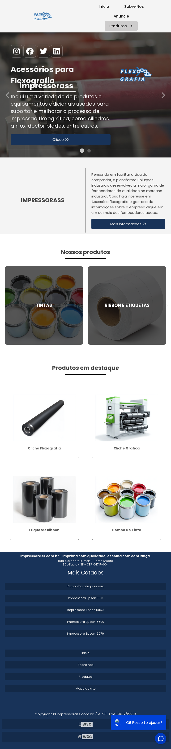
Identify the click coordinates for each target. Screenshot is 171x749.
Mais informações (125, 223)
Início (104, 6)
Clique (58, 139)
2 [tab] (89, 151)
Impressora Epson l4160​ (85, 610)
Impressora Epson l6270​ (85, 633)
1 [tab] (82, 151)
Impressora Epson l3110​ (85, 598)
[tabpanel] (85, 94)
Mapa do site (86, 688)
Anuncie (121, 16)
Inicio (85, 653)
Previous (8, 94)
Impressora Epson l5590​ (85, 621)
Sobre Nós (134, 6)
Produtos (121, 26)
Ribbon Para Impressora (85, 586)
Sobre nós (86, 665)
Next (163, 94)
